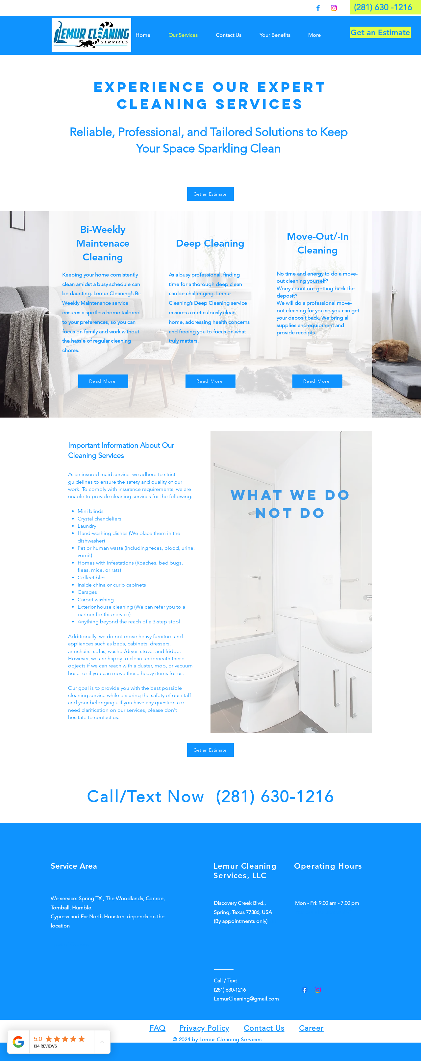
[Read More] (103, 381)
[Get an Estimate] (380, 32)
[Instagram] (334, 8)
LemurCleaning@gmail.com (246, 999)
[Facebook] (318, 8)
